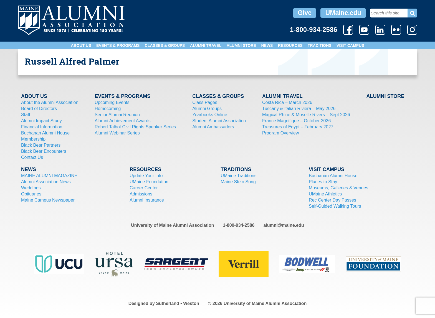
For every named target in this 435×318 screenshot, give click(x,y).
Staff (25, 114)
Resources (290, 45)
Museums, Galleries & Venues (338, 187)
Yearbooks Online (209, 114)
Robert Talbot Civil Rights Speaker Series (135, 126)
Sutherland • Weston (177, 303)
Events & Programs (118, 45)
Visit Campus (350, 45)
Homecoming (108, 108)
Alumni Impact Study (41, 120)
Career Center (144, 187)
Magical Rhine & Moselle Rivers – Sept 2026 (306, 114)
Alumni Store (241, 45)
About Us (81, 45)
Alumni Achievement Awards (123, 120)
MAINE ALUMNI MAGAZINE (49, 175)
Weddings (31, 187)
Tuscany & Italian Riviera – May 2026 (298, 108)
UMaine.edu (343, 12)
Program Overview (280, 133)
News (267, 45)
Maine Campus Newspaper (48, 200)
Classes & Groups (165, 45)
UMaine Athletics (325, 194)
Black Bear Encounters (43, 151)
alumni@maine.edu (283, 225)
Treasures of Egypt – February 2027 (297, 126)
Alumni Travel (205, 45)
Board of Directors (39, 108)
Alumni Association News (46, 181)
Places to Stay (323, 181)
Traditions (320, 45)
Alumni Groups (207, 108)
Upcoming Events (112, 102)
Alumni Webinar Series (117, 133)
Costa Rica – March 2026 (287, 102)
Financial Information (41, 126)
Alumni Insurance (147, 200)
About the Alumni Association (49, 102)
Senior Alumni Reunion (117, 114)
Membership (33, 139)
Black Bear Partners (40, 145)
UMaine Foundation (149, 181)
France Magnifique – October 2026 (296, 120)
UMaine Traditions (239, 175)
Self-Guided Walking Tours (335, 206)
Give (305, 12)
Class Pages (204, 102)
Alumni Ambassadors (213, 126)
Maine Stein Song (238, 181)
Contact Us (32, 157)
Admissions (141, 194)
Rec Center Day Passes (332, 200)
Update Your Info (146, 175)
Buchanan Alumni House (45, 133)
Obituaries (31, 194)
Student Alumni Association (219, 120)
